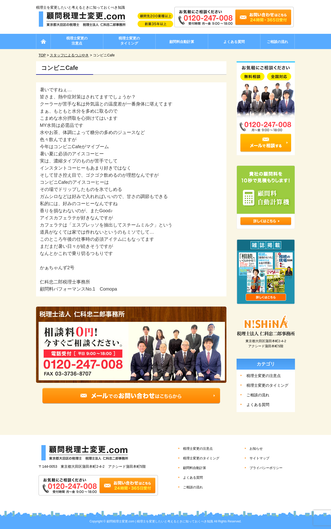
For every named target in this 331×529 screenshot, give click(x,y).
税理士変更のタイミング (129, 40)
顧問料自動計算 (181, 42)
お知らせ (256, 448)
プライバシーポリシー (266, 468)
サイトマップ (259, 458)
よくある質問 (234, 42)
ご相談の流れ (277, 42)
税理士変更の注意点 (77, 40)
